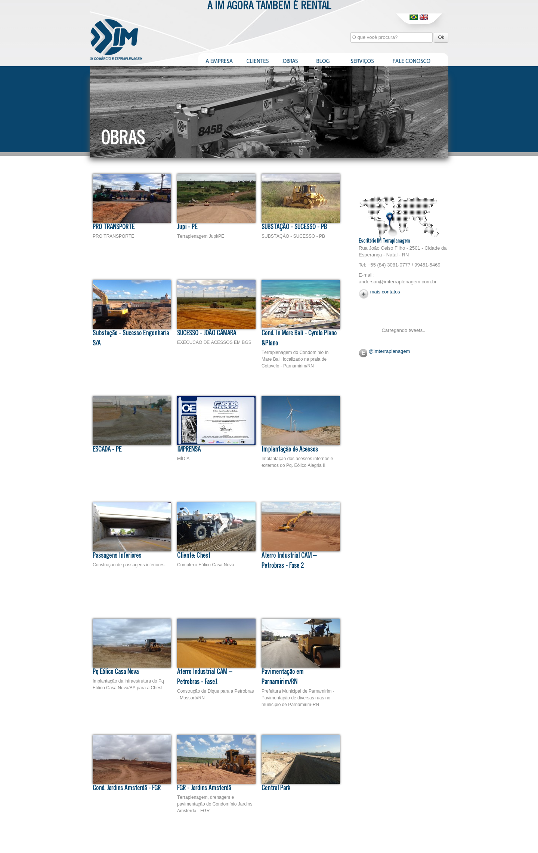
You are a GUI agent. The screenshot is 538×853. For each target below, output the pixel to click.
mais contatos (385, 292)
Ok (441, 37)
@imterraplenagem (389, 351)
